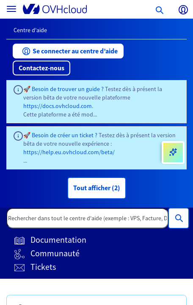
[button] (68, 51)
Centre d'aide (30, 30)
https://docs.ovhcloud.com (57, 106)
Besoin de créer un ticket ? (64, 135)
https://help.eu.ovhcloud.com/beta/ (69, 152)
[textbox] (87, 218)
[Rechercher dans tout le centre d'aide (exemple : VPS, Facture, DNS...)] (178, 218)
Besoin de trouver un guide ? (68, 89)
